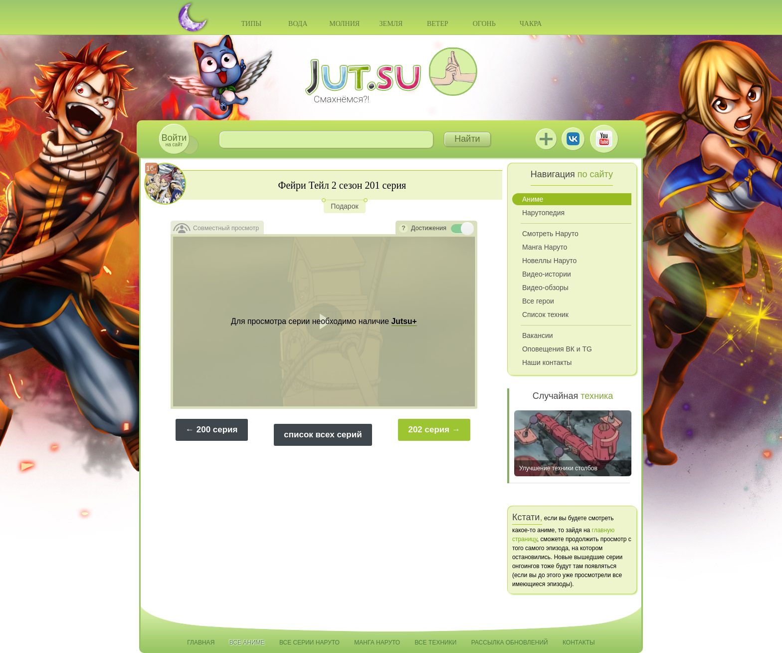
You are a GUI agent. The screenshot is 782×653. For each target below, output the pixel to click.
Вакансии (537, 335)
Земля (391, 23)
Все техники (435, 642)
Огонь (484, 23)
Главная (200, 642)
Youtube (604, 139)
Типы (251, 23)
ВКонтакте (573, 138)
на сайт (174, 140)
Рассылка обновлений (509, 642)
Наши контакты (547, 362)
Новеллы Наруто (549, 261)
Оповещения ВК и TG (557, 349)
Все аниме (247, 642)
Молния (344, 23)
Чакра (531, 23)
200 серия (217, 429)
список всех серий (323, 434)
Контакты (579, 642)
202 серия (428, 429)
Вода (297, 23)
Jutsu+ (546, 138)
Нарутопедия (543, 213)
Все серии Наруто (309, 642)
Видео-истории (546, 274)
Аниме (532, 199)
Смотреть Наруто (550, 234)
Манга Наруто (544, 247)
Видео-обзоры (545, 288)
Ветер (437, 23)
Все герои (538, 301)
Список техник (545, 315)
